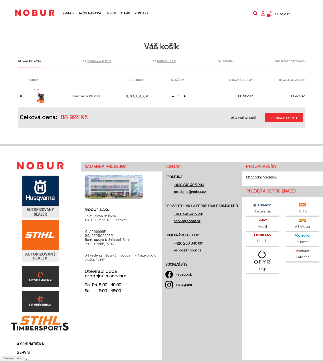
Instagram (184, 284)
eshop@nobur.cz (187, 250)
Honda (262, 238)
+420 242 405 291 (188, 214)
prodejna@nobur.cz (190, 192)
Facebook (184, 274)
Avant (262, 224)
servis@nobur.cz (187, 221)
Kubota (302, 239)
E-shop (68, 13)
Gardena (302, 254)
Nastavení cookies (13, 358)
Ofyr (262, 260)
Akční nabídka (90, 13)
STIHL (302, 208)
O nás (125, 13)
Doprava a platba (282, 118)
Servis (111, 13)
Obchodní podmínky (262, 177)
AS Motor (302, 224)
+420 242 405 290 (189, 185)
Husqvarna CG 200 (86, 96)
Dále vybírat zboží (242, 118)
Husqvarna (262, 208)
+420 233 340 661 (188, 243)
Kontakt (141, 13)
